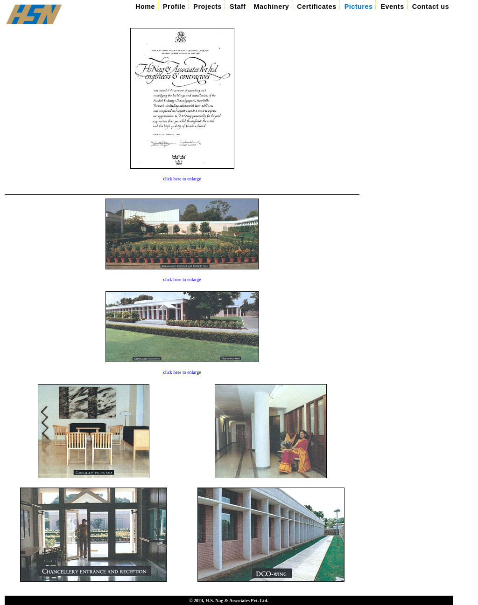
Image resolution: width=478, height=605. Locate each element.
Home (145, 6)
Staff (238, 6)
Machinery (271, 6)
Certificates (316, 6)
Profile (174, 6)
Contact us (430, 6)
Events (392, 6)
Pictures (358, 6)
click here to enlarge (182, 178)
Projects (207, 6)
